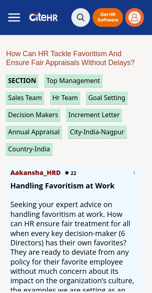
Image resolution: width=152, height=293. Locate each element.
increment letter (94, 114)
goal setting (107, 97)
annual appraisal (34, 131)
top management (73, 80)
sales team (25, 97)
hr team (65, 97)
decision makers (33, 114)
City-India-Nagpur (97, 131)
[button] (107, 17)
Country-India (29, 148)
